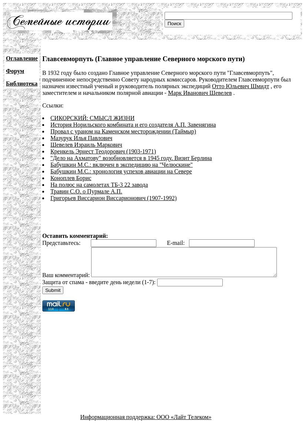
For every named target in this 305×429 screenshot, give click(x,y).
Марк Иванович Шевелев (200, 93)
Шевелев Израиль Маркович (86, 145)
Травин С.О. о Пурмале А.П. (86, 191)
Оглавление (22, 58)
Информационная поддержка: (118, 422)
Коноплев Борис (71, 178)
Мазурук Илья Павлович (81, 138)
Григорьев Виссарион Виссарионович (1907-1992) (113, 198)
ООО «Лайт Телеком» (183, 422)
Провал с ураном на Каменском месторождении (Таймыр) (123, 131)
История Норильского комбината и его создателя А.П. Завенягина (133, 125)
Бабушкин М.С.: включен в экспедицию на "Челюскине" (121, 165)
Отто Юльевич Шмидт (240, 86)
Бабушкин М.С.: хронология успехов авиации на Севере (121, 171)
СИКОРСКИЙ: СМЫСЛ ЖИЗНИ (92, 118)
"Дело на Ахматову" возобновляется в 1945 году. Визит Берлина (131, 158)
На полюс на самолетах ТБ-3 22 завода (99, 185)
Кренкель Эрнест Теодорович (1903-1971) (103, 151)
